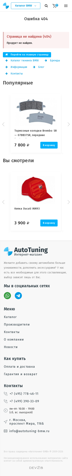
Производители (17, 324)
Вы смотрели (18, 161)
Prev (4, 124)
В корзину (49, 145)
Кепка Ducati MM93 (27, 208)
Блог (38, 67)
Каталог (10, 317)
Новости (11, 347)
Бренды (52, 60)
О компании (14, 339)
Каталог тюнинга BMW (22, 60)
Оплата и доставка (19, 366)
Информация (16, 67)
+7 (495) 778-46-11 (21, 394)
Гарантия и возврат (20, 374)
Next (68, 124)
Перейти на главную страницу (27, 54)
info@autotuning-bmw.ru (27, 431)
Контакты (14, 73)
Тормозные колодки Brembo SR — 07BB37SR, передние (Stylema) (35, 133)
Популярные (18, 83)
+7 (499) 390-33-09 (21, 401)
